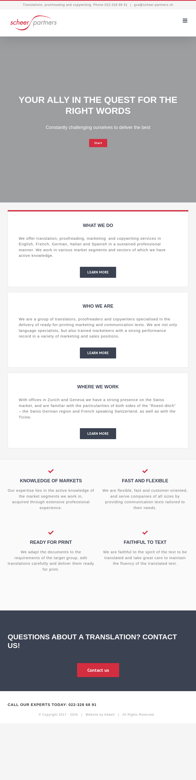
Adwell (109, 714)
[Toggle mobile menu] (185, 20)
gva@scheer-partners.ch (153, 5)
